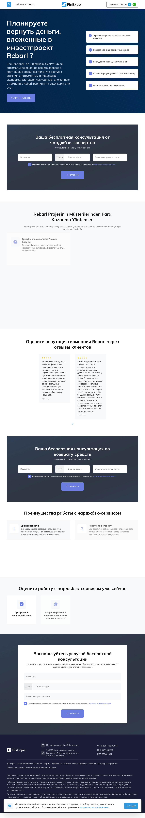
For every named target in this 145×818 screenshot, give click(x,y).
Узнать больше (21, 97)
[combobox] (59, 157)
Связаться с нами (15, 767)
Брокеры (11, 763)
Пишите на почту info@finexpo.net (60, 745)
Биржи (47, 763)
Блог (31, 4)
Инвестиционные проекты (29, 763)
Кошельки (57, 763)
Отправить (72, 174)
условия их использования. (94, 807)
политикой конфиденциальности (104, 164)
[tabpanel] (54, 404)
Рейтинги (20, 4)
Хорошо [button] (131, 805)
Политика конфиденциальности (41, 767)
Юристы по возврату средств (103, 763)
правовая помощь (118, 5)
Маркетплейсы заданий (75, 763)
